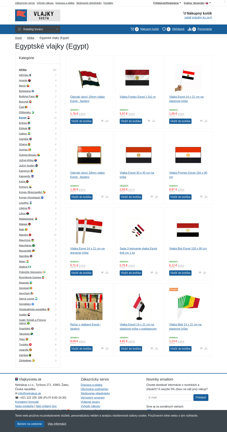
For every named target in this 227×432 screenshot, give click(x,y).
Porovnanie (198, 29)
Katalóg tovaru (38, 29)
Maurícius (26, 240)
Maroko (25, 234)
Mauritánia (27, 245)
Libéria (25, 208)
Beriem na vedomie (29, 423)
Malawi (25, 224)
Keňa (24, 181)
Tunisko (25, 344)
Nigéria (25, 266)
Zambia (25, 355)
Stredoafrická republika (34, 309)
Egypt (24, 117)
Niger (24, 261)
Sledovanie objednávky (89, 3)
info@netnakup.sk (29, 393)
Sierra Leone (28, 298)
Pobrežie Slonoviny (32, 272)
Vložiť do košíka (81, 121)
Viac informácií (57, 423)
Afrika (30, 37)
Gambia (25, 138)
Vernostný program (93, 397)
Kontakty (108, 3)
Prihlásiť (201, 397)
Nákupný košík (143, 29)
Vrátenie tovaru (90, 401)
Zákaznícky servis (25, 3)
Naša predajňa (24, 406)
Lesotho (25, 202)
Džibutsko (26, 112)
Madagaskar (28, 218)
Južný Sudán (28, 165)
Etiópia (25, 128)
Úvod (18, 37)
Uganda (25, 349)
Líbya (24, 213)
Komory (25, 186)
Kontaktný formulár (27, 401)
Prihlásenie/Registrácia (167, 3)
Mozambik (27, 250)
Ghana (25, 144)
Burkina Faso (28, 96)
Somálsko (26, 303)
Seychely (26, 293)
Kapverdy (26, 176)
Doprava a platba (65, 3)
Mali (23, 229)
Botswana (26, 90)
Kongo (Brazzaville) (32, 192)
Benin (24, 85)
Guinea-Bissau (29, 154)
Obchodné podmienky (94, 389)
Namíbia (25, 256)
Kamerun (26, 170)
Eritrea (24, 122)
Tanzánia (26, 333)
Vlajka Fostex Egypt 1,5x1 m (138, 96)
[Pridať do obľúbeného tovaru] (102, 121)
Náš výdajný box (46, 406)
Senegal (25, 287)
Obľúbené (171, 29)
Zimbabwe (27, 360)
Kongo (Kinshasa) (31, 197)
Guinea (25, 149)
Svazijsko (26, 328)
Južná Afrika (28, 160)
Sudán (24, 314)
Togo (23, 339)
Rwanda (25, 282)
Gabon (25, 133)
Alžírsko (25, 74)
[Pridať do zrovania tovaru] (107, 121)
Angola (25, 80)
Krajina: (197, 3)
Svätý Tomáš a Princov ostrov (32, 321)
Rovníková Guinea (32, 277)
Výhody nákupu (45, 3)
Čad (23, 106)
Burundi (25, 101)
